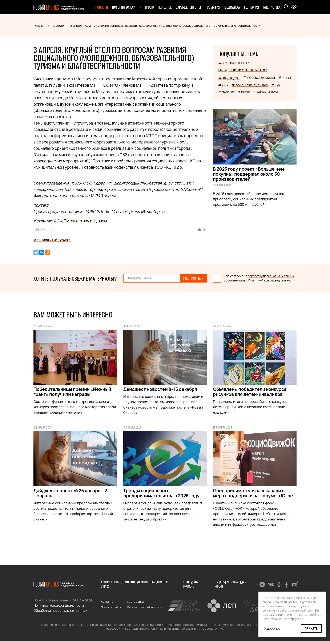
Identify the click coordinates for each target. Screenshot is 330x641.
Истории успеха (123, 7)
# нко (275, 85)
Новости (101, 7)
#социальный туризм (51, 240)
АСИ (58, 221)
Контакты (107, 602)
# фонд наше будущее (250, 85)
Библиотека (272, 7)
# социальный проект (267, 91)
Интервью (147, 7)
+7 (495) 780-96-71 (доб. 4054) (231, 584)
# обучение (226, 92)
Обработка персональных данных (60, 610)
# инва (284, 77)
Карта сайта (135, 602)
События (213, 7)
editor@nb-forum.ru (190, 584)
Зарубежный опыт (189, 7)
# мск (223, 85)
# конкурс (229, 78)
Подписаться (193, 278)
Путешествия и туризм (85, 221)
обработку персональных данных (271, 276)
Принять (311, 628)
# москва (244, 92)
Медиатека (232, 7)
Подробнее (272, 628)
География (251, 7)
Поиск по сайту (111, 607)
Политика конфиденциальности (58, 605)
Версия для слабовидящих (145, 607)
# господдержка (259, 77)
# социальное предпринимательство (242, 66)
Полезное (165, 7)
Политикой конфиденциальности (271, 280)
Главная (39, 26)
